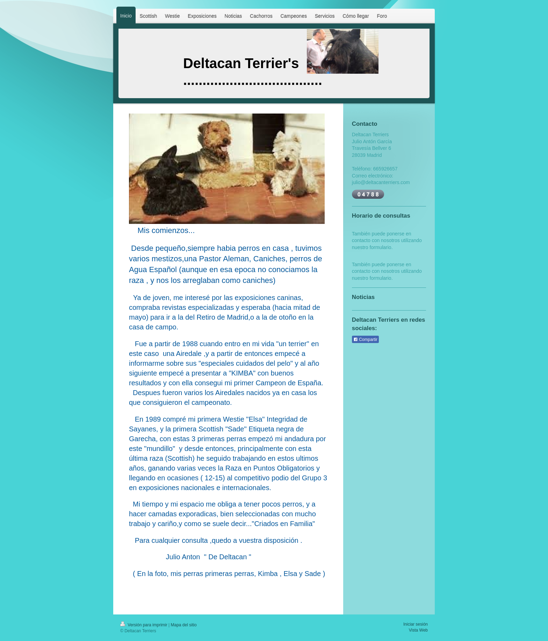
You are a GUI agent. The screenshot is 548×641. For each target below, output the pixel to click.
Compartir (365, 339)
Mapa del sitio (184, 624)
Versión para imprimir (144, 624)
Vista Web (418, 630)
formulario (380, 247)
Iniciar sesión (415, 624)
